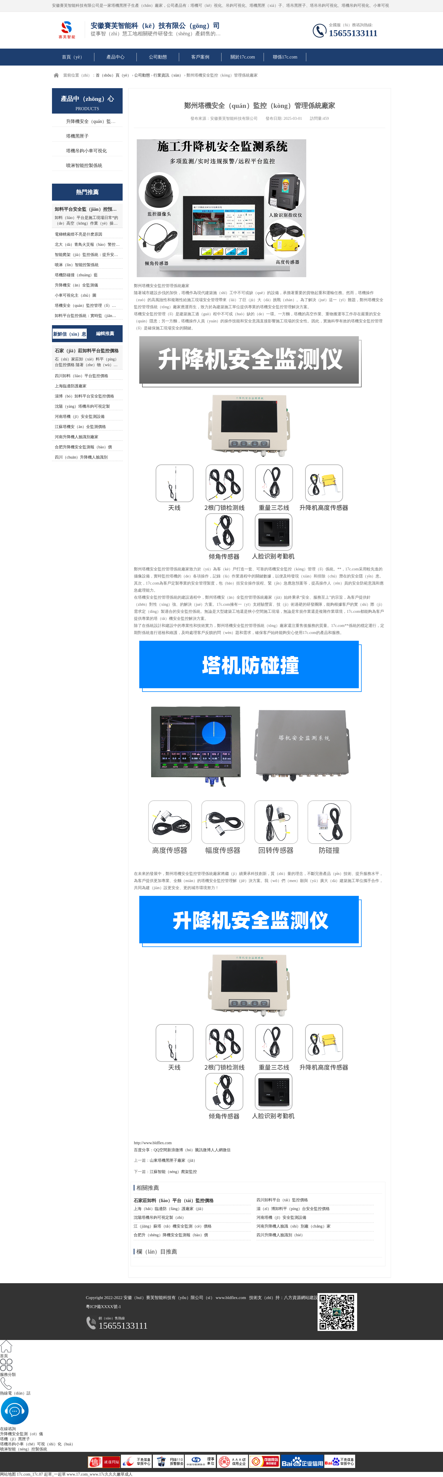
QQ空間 (160, 1150)
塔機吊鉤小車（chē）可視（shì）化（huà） (37, 1444)
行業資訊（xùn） (168, 75)
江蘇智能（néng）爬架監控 (173, 1172)
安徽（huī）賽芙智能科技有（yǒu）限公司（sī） (168, 1297)
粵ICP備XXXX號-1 (103, 1306)
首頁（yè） (73, 57)
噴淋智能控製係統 (84, 165)
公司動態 (158, 57)
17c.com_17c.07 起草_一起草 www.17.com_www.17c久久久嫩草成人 (75, 1474)
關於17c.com (243, 57)
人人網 (217, 1150)
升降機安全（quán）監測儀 (93, 121)
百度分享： (144, 1150)
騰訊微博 (203, 1150)
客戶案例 (200, 57)
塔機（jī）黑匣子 (15, 1439)
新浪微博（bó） (181, 1150)
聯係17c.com (285, 57)
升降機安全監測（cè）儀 (21, 1434)
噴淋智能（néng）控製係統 (23, 1449)
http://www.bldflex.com (153, 1143)
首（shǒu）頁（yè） (113, 75)
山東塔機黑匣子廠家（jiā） (173, 1160)
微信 (227, 1150)
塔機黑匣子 (77, 136)
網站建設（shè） (316, 1297)
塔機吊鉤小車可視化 (86, 150)
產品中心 (116, 57)
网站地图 (8, 1474)
